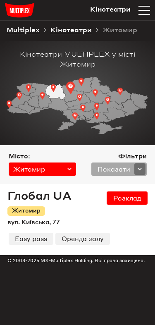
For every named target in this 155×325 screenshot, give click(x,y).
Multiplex (23, 30)
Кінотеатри (71, 30)
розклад (127, 198)
